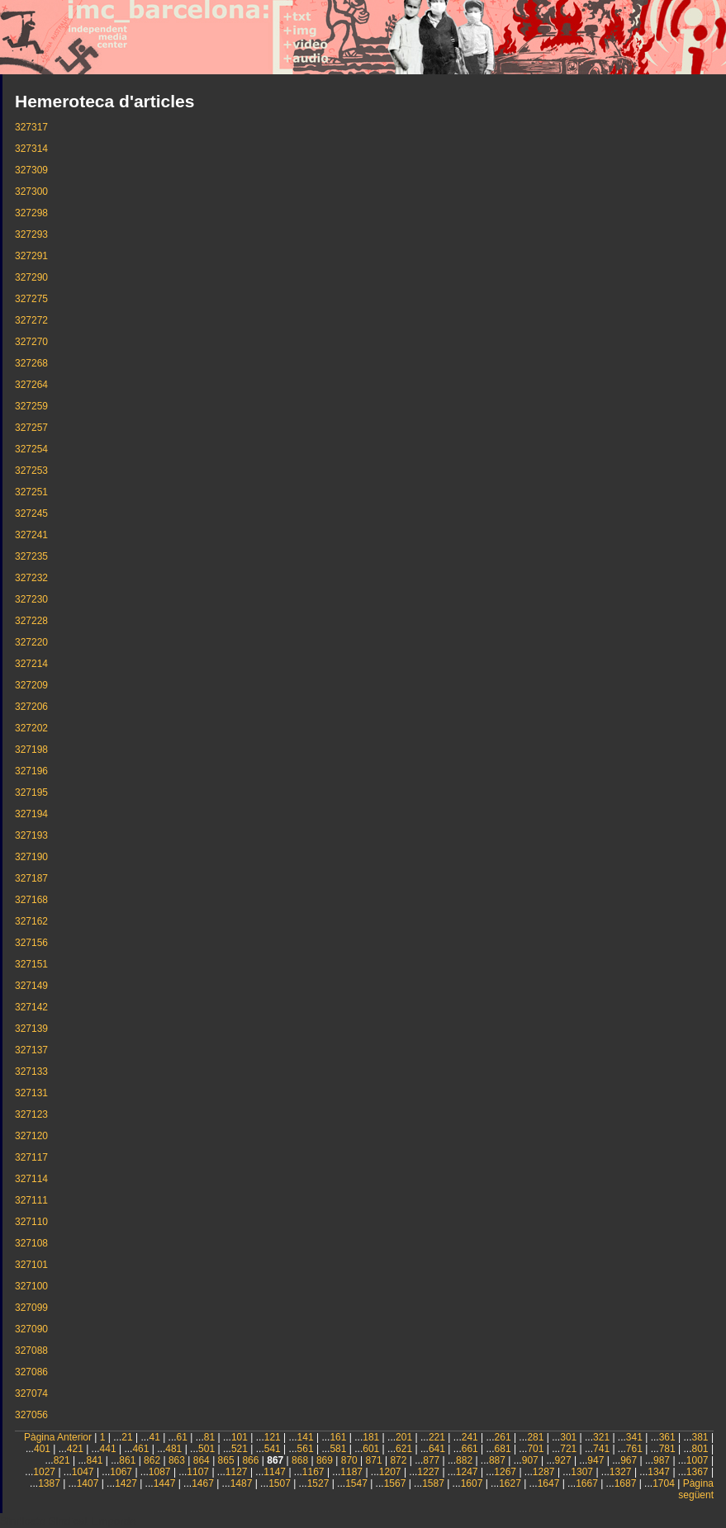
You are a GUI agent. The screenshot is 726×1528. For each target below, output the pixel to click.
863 (176, 1460)
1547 (356, 1483)
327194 (31, 814)
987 (661, 1460)
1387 (49, 1483)
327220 (31, 642)
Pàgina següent (696, 1489)
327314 (31, 148)
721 (568, 1449)
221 (437, 1437)
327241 (31, 535)
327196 (31, 771)
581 (338, 1449)
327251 (31, 492)
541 (272, 1449)
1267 (505, 1472)
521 (239, 1449)
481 (173, 1449)
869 (324, 1460)
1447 (165, 1483)
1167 (313, 1472)
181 (371, 1437)
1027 (44, 1472)
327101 (31, 1264)
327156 (31, 942)
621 (404, 1449)
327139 (31, 1028)
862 (152, 1460)
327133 (31, 1071)
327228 (31, 621)
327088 (31, 1350)
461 (140, 1449)
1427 (126, 1483)
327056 (31, 1415)
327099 (31, 1307)
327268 (31, 363)
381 (700, 1437)
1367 (697, 1472)
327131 (31, 1093)
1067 (121, 1472)
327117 (31, 1157)
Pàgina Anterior (58, 1437)
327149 (31, 985)
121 (272, 1437)
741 (601, 1449)
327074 (31, 1393)
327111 (31, 1200)
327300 (31, 191)
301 (568, 1437)
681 (503, 1449)
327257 (31, 427)
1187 (351, 1472)
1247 (467, 1472)
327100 (31, 1286)
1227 (428, 1472)
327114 (31, 1179)
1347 (659, 1472)
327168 (31, 900)
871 (374, 1460)
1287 (544, 1472)
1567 (395, 1483)
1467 (203, 1483)
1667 (587, 1483)
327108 (31, 1243)
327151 (31, 964)
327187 (31, 878)
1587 (433, 1483)
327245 (31, 513)
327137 (31, 1050)
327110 (31, 1222)
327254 (31, 449)
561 (305, 1449)
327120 (31, 1136)
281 (535, 1437)
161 (338, 1437)
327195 (31, 792)
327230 (31, 599)
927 (563, 1460)
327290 (31, 277)
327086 (31, 1372)
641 (437, 1449)
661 (470, 1449)
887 (497, 1460)
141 (305, 1437)
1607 (472, 1483)
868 (300, 1460)
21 (126, 1437)
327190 (31, 857)
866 (250, 1460)
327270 (31, 342)
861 (127, 1460)
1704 (663, 1483)
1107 (198, 1472)
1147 (274, 1472)
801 (700, 1449)
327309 (31, 170)
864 (201, 1460)
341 (634, 1437)
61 (182, 1437)
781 (667, 1449)
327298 (31, 213)
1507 (279, 1483)
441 (108, 1449)
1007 (697, 1460)
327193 (31, 835)
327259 (31, 406)
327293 (31, 234)
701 (535, 1449)
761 (634, 1449)
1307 (582, 1472)
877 (431, 1460)
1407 (88, 1483)
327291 (31, 256)
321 (601, 1437)
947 (595, 1460)
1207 (390, 1472)
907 (530, 1460)
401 (42, 1449)
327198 (31, 749)
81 (209, 1437)
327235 (31, 556)
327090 (31, 1329)
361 (667, 1437)
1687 (625, 1483)
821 (62, 1460)
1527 (318, 1483)
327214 (31, 663)
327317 (31, 127)
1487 (241, 1483)
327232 (31, 578)
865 (226, 1460)
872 (398, 1460)
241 (470, 1437)
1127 (236, 1472)
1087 (160, 1472)
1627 (510, 1483)
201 (404, 1437)
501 (206, 1449)
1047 (83, 1472)
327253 (31, 470)
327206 (31, 706)
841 (94, 1460)
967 (628, 1460)
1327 (621, 1472)
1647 (549, 1483)
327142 (31, 1007)
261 (503, 1437)
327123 (31, 1114)
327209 (31, 685)
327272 (31, 320)
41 (154, 1437)
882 (464, 1460)
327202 (31, 728)
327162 (31, 921)
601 (371, 1449)
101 (239, 1437)
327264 (31, 384)
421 (75, 1449)
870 (349, 1460)
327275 (31, 299)
